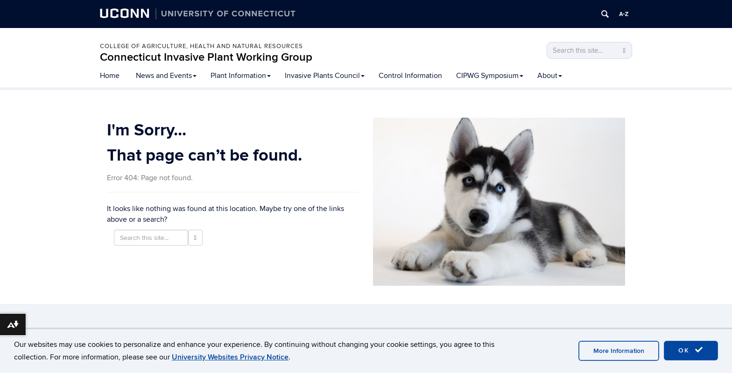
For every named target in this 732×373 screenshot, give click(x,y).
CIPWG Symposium (489, 75)
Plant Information (241, 75)
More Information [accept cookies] (618, 351)
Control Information (410, 75)
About (549, 75)
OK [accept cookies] (691, 350)
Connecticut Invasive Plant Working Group (206, 57)
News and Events (166, 75)
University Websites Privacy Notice (230, 357)
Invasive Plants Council (325, 75)
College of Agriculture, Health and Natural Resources (201, 46)
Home (110, 75)
